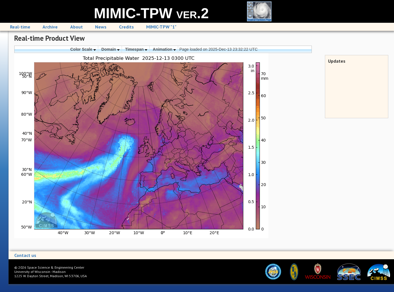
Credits (126, 27)
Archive (50, 27)
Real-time (20, 27)
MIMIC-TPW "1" (161, 27)
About (76, 27)
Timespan (136, 49)
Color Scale (83, 49)
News (100, 27)
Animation (164, 49)
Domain (110, 49)
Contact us (25, 255)
